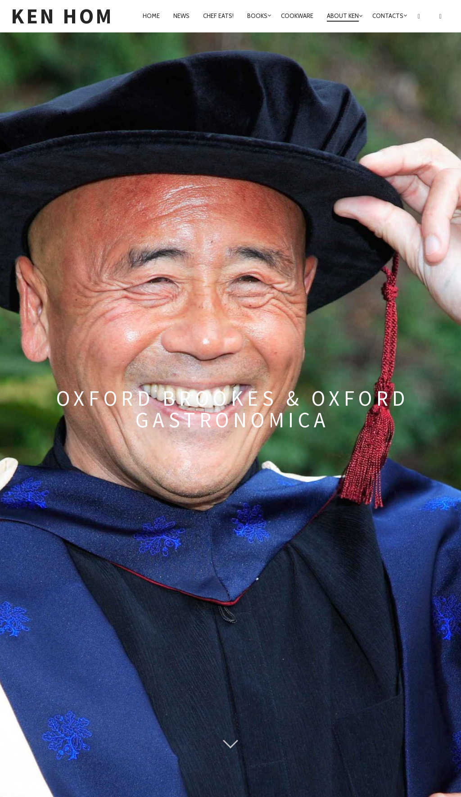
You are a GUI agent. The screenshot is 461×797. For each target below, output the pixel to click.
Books (257, 15)
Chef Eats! (218, 15)
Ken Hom (62, 16)
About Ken (343, 15)
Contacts (387, 15)
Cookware (297, 15)
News (181, 15)
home (151, 15)
